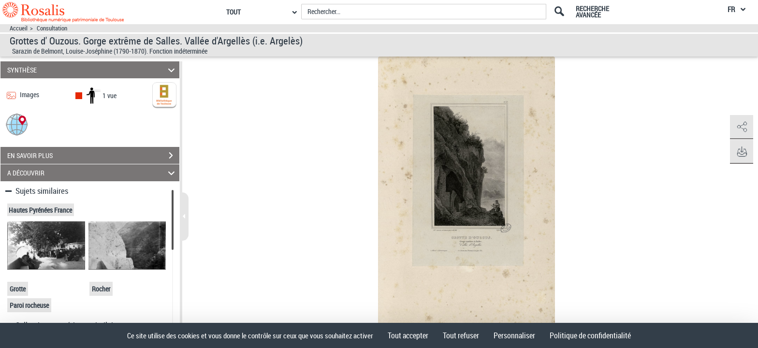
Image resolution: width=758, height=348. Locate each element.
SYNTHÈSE (92, 69)
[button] (17, 124)
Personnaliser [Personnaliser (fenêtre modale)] (514, 335)
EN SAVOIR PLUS (93, 155)
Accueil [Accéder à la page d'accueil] (19, 28)
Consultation (52, 28)
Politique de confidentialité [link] (590, 335)
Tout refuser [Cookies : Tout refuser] (461, 335)
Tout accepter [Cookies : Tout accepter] (408, 335)
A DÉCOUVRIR (92, 172)
